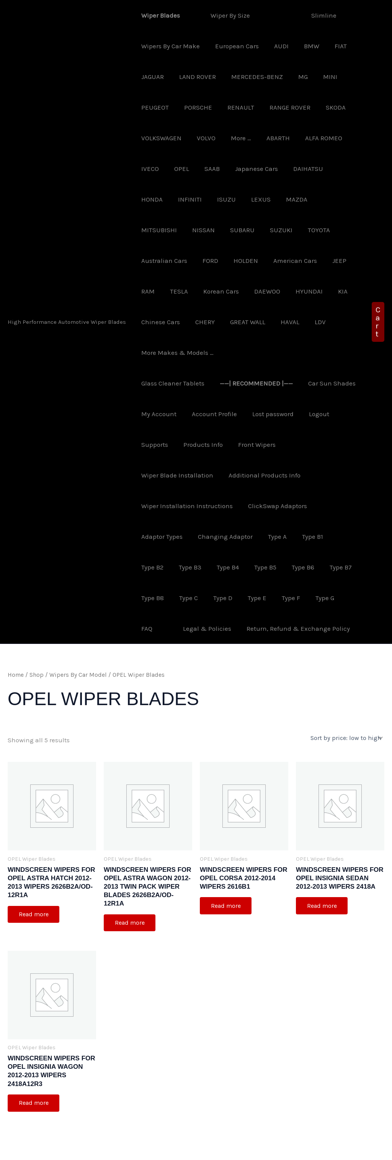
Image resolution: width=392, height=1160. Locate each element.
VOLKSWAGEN (160, 138)
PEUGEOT (154, 107)
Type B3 (151, 536)
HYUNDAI (192, 291)
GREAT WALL (157, 322)
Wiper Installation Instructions (186, 475)
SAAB (206, 168)
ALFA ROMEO (313, 138)
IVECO (149, 168)
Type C (149, 567)
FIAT (330, 46)
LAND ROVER (194, 76)
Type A (271, 506)
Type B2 (339, 506)
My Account (218, 383)
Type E (213, 567)
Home (16, 644)
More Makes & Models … (280, 322)
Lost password (327, 383)
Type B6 (257, 536)
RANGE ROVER (281, 107)
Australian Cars (271, 230)
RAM (268, 260)
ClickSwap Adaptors (274, 475)
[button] (378, 307)
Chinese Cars (261, 291)
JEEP (241, 260)
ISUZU (186, 199)
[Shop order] (346, 707)
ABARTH (270, 138)
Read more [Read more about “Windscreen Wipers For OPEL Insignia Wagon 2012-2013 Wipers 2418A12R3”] (34, 1073)
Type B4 (187, 536)
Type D (181, 567)
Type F (245, 567)
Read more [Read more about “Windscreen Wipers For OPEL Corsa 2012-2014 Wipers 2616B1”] (226, 875)
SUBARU (152, 230)
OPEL (178, 168)
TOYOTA (224, 230)
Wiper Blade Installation (189, 444)
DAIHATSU (298, 168)
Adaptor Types (160, 506)
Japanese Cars (248, 168)
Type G (276, 567)
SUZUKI (189, 230)
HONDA (336, 168)
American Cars (199, 260)
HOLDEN (152, 260)
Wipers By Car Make (169, 46)
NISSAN (335, 199)
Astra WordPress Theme (253, 1147)
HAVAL (197, 322)
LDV (225, 322)
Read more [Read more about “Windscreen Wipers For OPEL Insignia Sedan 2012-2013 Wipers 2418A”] (322, 875)
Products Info (233, 414)
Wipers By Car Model (78, 644)
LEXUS (218, 199)
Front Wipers (284, 414)
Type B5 (222, 536)
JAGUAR (151, 76)
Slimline (309, 15)
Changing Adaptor (221, 506)
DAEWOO (153, 291)
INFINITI (152, 199)
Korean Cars (336, 260)
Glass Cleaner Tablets (210, 352)
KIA (224, 291)
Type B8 (328, 536)
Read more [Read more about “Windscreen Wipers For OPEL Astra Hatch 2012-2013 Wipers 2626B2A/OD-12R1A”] (34, 884)
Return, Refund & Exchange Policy (253, 598)
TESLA (297, 260)
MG (295, 76)
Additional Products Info (274, 444)
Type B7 (293, 536)
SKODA (325, 107)
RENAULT (235, 107)
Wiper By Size (224, 15)
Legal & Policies (164, 598)
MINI (320, 76)
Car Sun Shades (164, 383)
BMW (303, 46)
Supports (186, 414)
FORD (315, 230)
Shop (36, 644)
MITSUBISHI (293, 199)
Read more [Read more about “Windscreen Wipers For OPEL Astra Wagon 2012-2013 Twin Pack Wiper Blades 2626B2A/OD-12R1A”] (130, 892)
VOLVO (202, 138)
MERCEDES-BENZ (251, 76)
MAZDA (252, 199)
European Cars (233, 46)
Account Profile (271, 383)
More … (235, 138)
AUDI (275, 46)
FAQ (304, 567)
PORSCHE (195, 107)
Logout (150, 414)
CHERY (303, 291)
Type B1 (304, 506)
